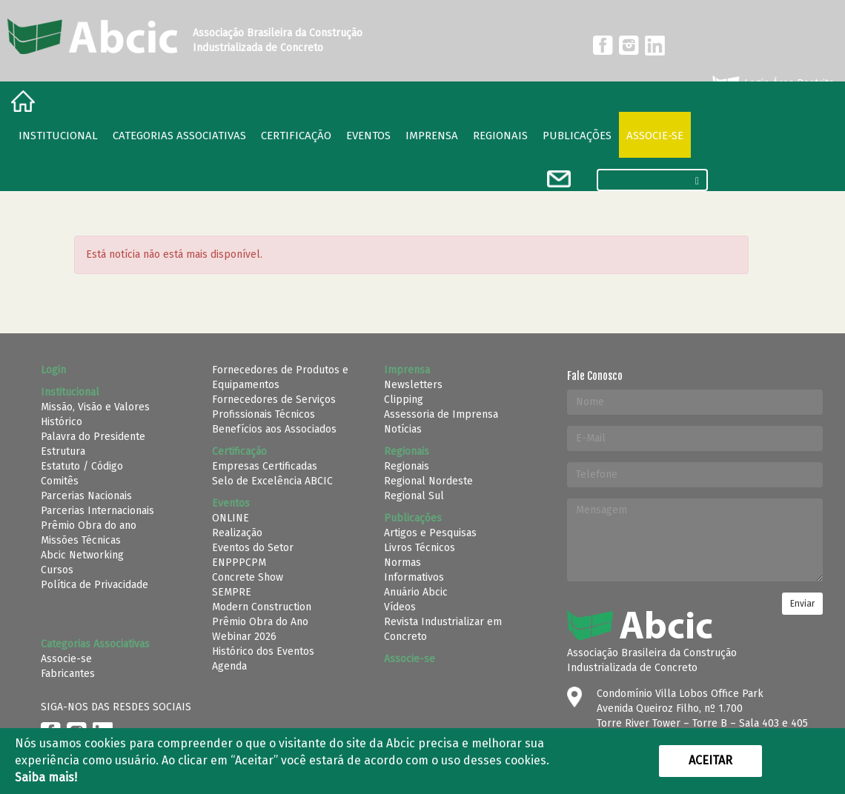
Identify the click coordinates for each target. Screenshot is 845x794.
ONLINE (230, 518)
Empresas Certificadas (264, 466)
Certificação (296, 135)
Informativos (414, 577)
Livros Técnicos (419, 547)
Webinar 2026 (244, 636)
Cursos (57, 570)
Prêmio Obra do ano (88, 525)
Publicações (577, 135)
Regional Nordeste (428, 481)
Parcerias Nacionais (86, 496)
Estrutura (63, 451)
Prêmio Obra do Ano (260, 621)
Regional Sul (414, 496)
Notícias (403, 429)
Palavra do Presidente (93, 436)
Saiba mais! (46, 777)
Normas (402, 562)
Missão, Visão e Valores (95, 407)
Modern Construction (261, 607)
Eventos (368, 135)
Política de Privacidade (94, 584)
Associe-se (654, 135)
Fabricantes (68, 673)
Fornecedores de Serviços (274, 399)
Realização (237, 533)
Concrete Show (247, 577)
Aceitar (710, 760)
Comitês (60, 481)
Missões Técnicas (81, 540)
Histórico (61, 422)
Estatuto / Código (82, 466)
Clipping (403, 399)
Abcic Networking (82, 555)
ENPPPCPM (239, 562)
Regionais (406, 466)
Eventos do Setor (253, 547)
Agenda (229, 666)
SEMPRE (231, 592)
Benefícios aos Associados (274, 429)
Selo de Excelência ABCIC (272, 481)
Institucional (58, 135)
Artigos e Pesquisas (430, 533)
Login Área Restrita (772, 83)
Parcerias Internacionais (97, 510)
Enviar (802, 603)
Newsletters (413, 384)
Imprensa (431, 135)
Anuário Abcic (416, 592)
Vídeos (400, 607)
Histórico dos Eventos (263, 651)
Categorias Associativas (179, 135)
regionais (500, 135)
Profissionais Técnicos (263, 414)
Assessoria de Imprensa (441, 414)
